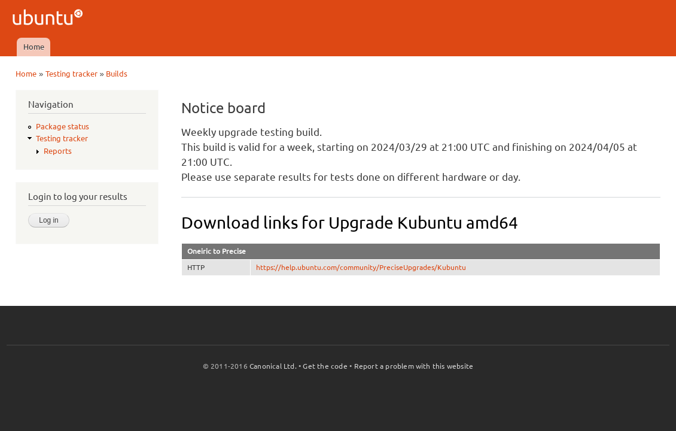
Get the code (325, 366)
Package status (62, 126)
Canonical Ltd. (273, 366)
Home (33, 47)
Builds (116, 73)
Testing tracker (71, 73)
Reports (58, 151)
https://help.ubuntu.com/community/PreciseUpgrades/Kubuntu (361, 267)
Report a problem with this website (414, 366)
